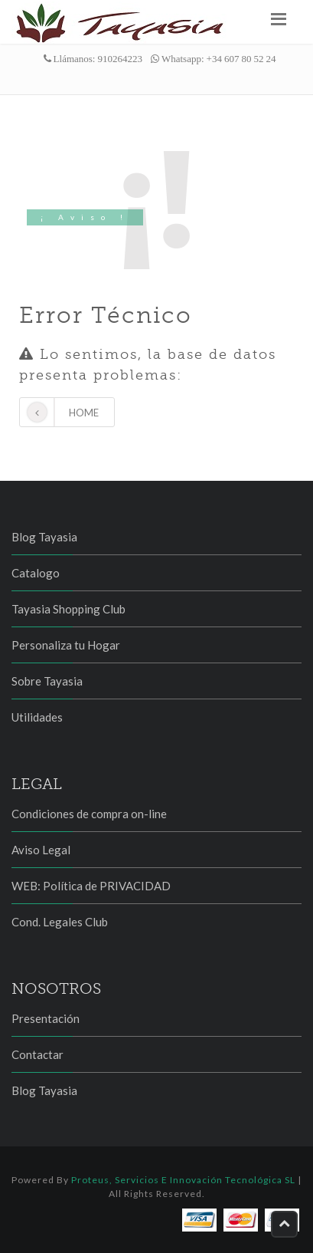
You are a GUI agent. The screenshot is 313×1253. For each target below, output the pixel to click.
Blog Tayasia (44, 537)
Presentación (45, 1018)
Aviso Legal (40, 850)
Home (59, 412)
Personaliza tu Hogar (65, 645)
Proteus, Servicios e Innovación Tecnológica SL (183, 1180)
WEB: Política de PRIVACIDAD (91, 886)
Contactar (37, 1054)
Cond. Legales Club (59, 922)
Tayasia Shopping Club (68, 609)
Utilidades (37, 717)
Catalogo (35, 573)
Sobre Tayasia (47, 681)
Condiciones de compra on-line (89, 814)
